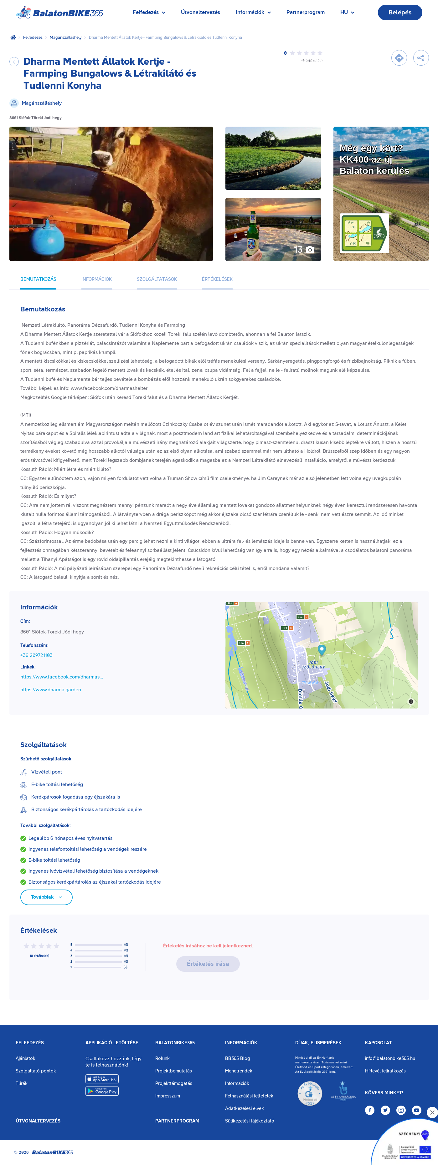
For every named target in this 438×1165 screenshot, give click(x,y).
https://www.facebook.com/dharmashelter (62, 677)
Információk (241, 1043)
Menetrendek (238, 1071)
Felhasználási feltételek (249, 1096)
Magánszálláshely (66, 37)
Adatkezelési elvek (244, 1109)
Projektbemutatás (173, 1071)
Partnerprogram (305, 12)
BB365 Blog (237, 1059)
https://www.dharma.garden (50, 690)
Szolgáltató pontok (36, 1071)
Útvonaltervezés (200, 12)
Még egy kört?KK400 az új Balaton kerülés (375, 159)
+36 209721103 (36, 655)
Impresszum (167, 1096)
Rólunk (162, 1059)
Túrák (22, 1084)
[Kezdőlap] (13, 37)
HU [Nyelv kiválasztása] (347, 14)
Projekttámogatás (173, 1084)
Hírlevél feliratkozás (385, 1071)
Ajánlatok (25, 1059)
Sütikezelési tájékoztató (249, 1121)
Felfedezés (33, 37)
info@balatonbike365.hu (390, 1059)
